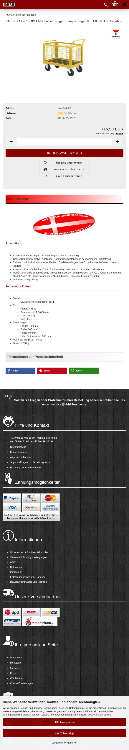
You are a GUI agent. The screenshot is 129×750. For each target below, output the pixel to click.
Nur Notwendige (64, 733)
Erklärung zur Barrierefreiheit (25, 467)
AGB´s (13, 562)
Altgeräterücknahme (21, 457)
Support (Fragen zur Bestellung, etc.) (30, 462)
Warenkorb (16, 657)
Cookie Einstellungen (21, 683)
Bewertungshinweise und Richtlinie (28, 581)
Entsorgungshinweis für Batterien (28, 577)
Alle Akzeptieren (64, 722)
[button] (20, 371)
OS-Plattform (17, 678)
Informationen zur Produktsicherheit (34, 357)
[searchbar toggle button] (105, 4)
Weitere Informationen (64, 742)
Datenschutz (17, 567)
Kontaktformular (18, 452)
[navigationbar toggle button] (124, 4)
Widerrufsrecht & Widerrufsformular (29, 552)
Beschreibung (17, 199)
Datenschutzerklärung (99, 714)
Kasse (13, 673)
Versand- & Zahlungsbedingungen (28, 557)
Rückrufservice (18, 447)
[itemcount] (64, 142)
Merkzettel (15, 662)
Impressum (16, 572)
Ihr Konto (15, 668)
